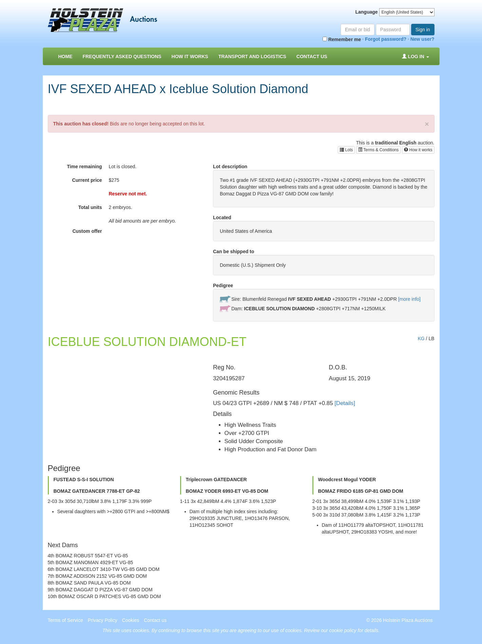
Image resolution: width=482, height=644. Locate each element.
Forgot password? (385, 39)
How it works (418, 149)
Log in (415, 56)
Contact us (311, 56)
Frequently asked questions (122, 56)
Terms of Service (65, 620)
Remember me (342, 39)
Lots (346, 149)
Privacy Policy (102, 620)
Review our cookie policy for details (341, 630)
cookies (141, 630)
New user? (422, 39)
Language (366, 12)
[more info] (409, 299)
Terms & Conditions (378, 149)
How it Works (190, 56)
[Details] (344, 403)
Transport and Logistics (252, 56)
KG (421, 338)
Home (65, 56)
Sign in (423, 29)
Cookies (130, 620)
